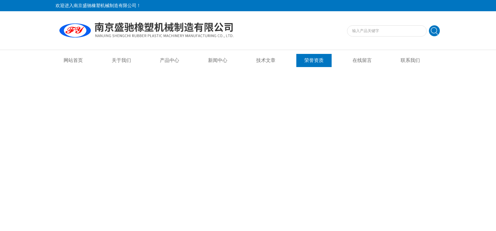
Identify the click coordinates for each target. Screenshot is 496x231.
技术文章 (265, 60)
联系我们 (410, 60)
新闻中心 (217, 60)
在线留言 (362, 60)
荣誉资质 (314, 60)
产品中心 (169, 60)
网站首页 (73, 60)
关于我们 (121, 60)
